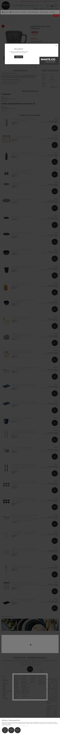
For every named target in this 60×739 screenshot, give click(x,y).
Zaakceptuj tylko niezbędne (5, 730)
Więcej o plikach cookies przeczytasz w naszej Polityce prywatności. (15, 725)
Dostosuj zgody (11, 730)
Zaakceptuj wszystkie (18, 730)
